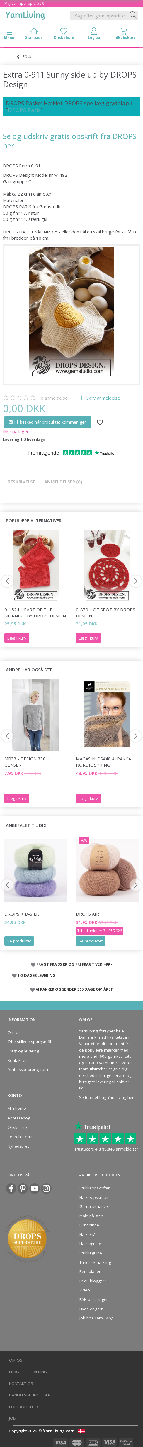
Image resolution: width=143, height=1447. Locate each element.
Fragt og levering (23, 1051)
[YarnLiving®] (25, 14)
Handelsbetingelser (29, 1395)
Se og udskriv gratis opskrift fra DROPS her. (69, 140)
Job (12, 1418)
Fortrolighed (23, 1406)
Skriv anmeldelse (102, 398)
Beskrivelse (21, 482)
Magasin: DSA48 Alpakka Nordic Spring (103, 762)
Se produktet (19, 941)
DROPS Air (87, 914)
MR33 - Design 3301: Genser (26, 762)
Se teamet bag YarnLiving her (106, 1097)
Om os (14, 1032)
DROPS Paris (24, 110)
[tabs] (123, 34)
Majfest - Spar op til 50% (24, 3)
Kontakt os (18, 1060)
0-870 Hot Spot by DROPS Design (105, 613)
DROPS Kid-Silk (21, 914)
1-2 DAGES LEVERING (36, 975)
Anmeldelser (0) (63, 482)
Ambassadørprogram (28, 1069)
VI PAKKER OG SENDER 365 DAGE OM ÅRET (74, 989)
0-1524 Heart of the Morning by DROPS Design (35, 613)
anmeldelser (55, 398)
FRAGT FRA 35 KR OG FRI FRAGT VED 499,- (74, 964)
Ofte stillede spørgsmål (29, 1041)
